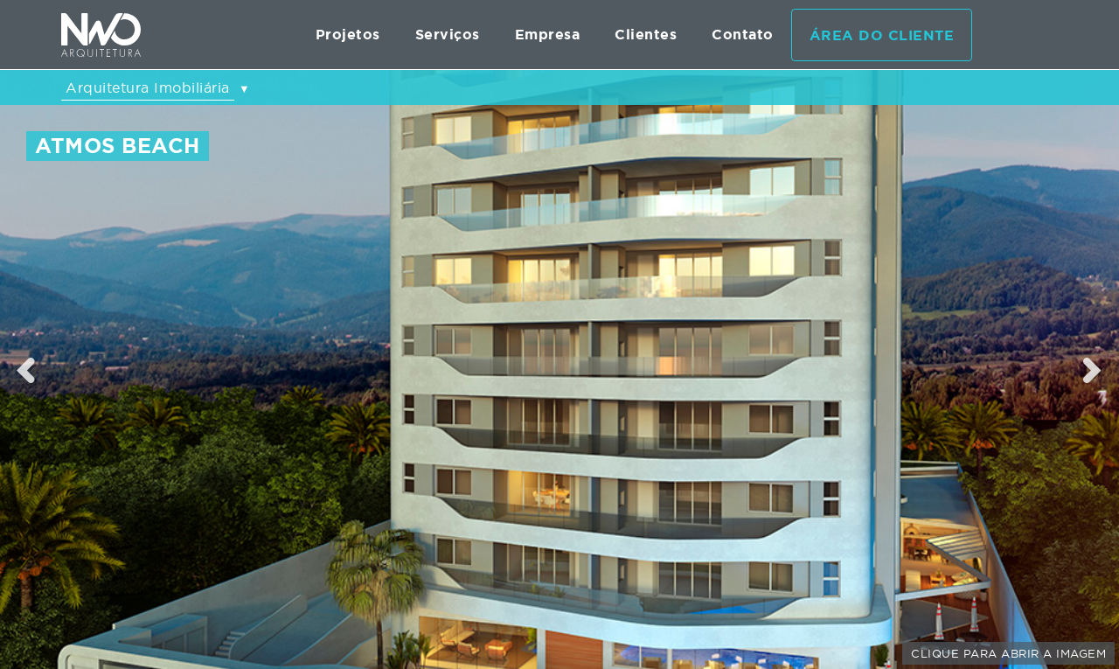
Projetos (348, 34)
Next (1093, 370)
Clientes (646, 34)
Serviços (447, 34)
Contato (743, 34)
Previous (26, 370)
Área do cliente (882, 35)
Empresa (547, 34)
